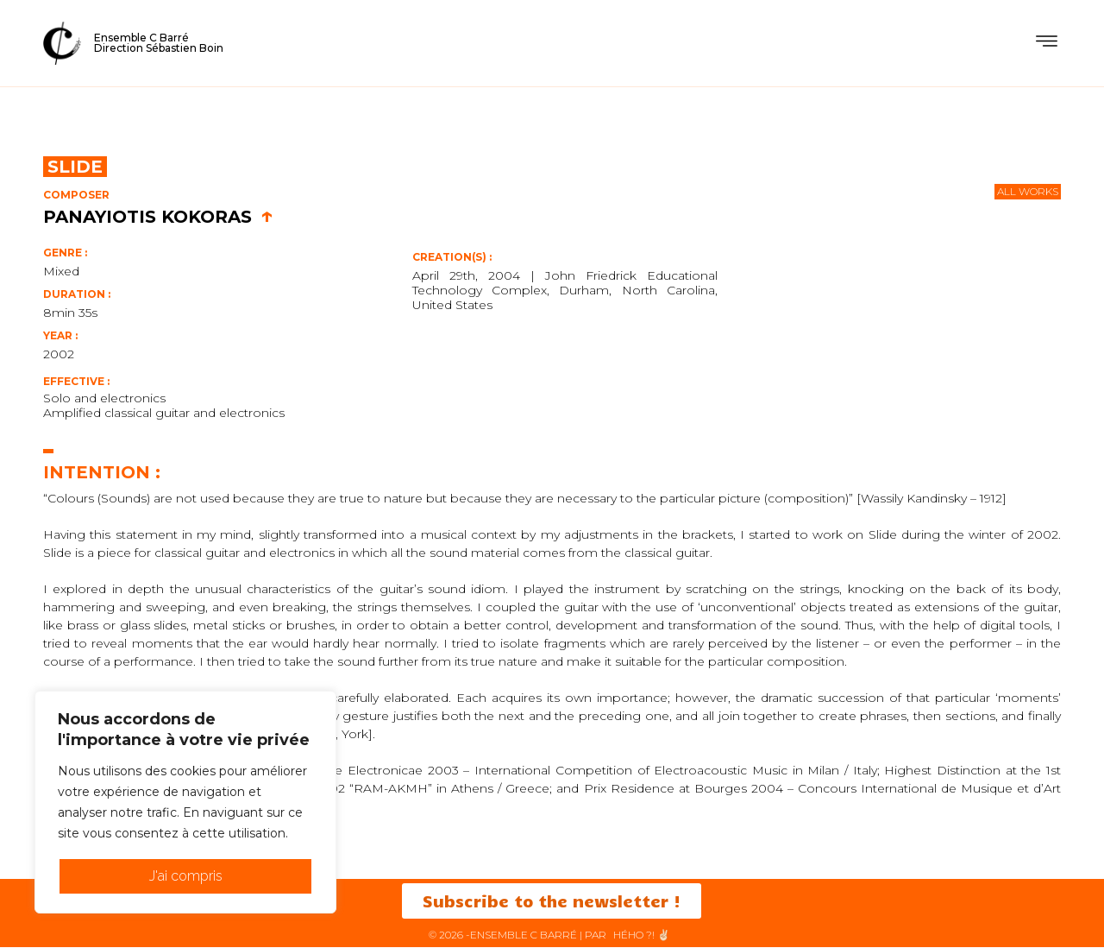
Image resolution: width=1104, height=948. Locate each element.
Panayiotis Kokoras (158, 216)
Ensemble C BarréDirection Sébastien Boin (158, 42)
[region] (185, 802)
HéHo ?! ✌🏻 (641, 935)
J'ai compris (186, 876)
